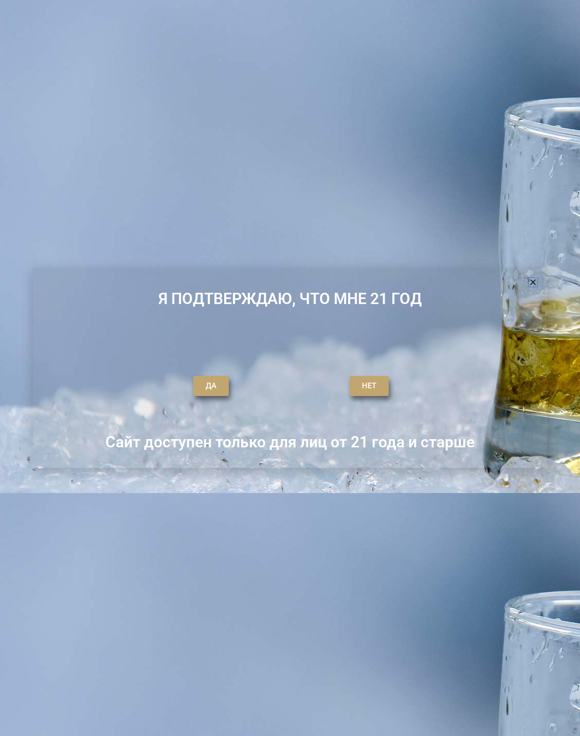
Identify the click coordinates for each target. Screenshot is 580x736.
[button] (533, 282)
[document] (290, 368)
